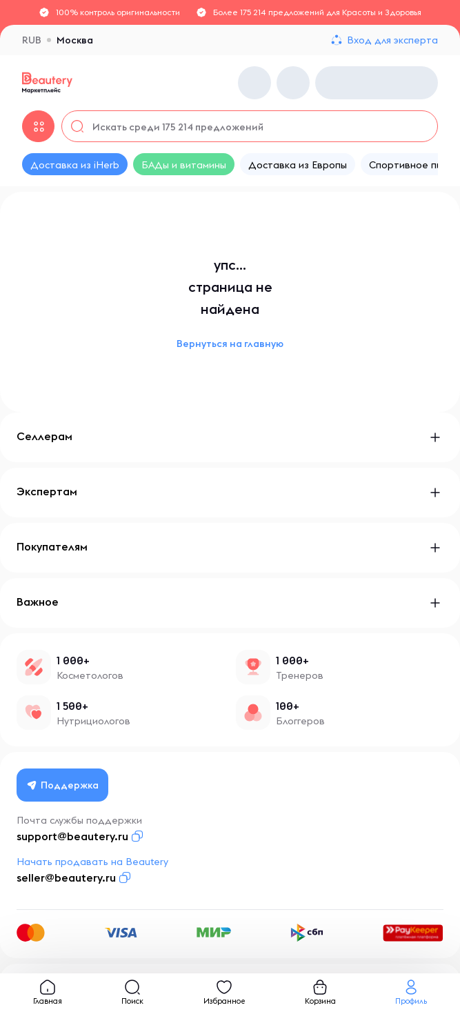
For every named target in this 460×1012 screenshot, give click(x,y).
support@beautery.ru (72, 836)
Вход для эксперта (392, 40)
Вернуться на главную (230, 343)
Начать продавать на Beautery (92, 861)
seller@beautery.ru (66, 877)
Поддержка (63, 785)
